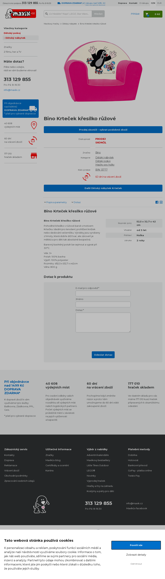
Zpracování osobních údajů (19, 480)
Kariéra (49, 470)
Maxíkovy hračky (51, 24)
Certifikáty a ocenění (57, 465)
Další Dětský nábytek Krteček (103, 188)
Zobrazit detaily (136, 554)
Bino (98, 152)
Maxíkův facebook (136, 508)
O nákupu (144, 3)
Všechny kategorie (15, 28)
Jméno (79, 299)
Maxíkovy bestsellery (98, 460)
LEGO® (91, 470)
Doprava (9, 460)
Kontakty (9, 455)
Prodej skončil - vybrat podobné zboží (103, 129)
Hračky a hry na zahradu (100, 486)
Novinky (91, 475)
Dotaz (77, 202)
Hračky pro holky (104, 164)
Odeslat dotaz (103, 354)
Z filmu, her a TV (12, 51)
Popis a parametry (56, 202)
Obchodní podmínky (16, 475)
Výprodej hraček (96, 480)
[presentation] (103, 341)
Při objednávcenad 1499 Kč (20, 108)
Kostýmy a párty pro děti (100, 491)
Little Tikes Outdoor (98, 465)
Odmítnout (136, 563)
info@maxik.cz (12, 90)
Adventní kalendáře (98, 455)
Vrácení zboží (11, 470)
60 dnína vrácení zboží (13, 140)
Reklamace (10, 465)
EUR (159, 3)
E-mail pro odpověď (87, 288)
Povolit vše (136, 545)
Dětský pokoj (12, 33)
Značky (8, 47)
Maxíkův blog (53, 460)
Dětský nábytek (15, 37)
